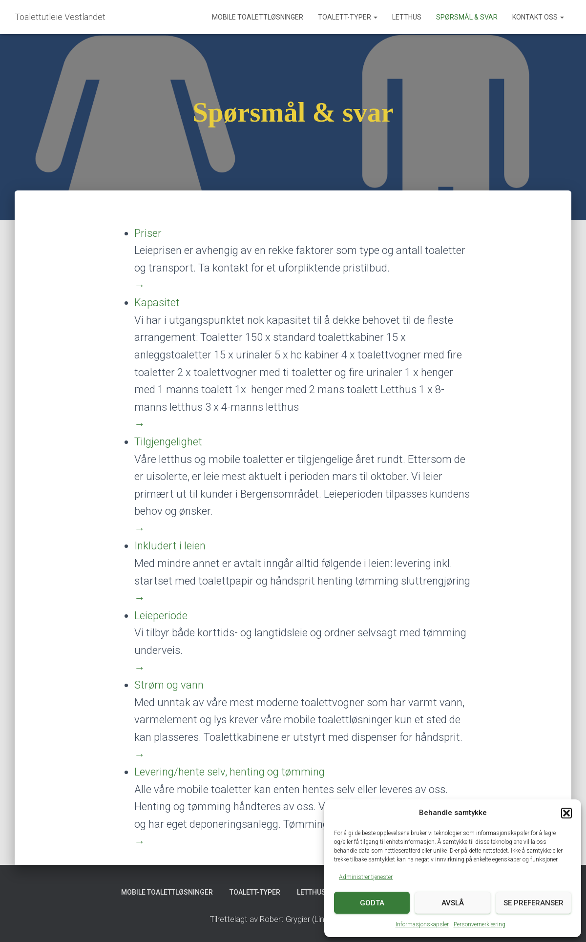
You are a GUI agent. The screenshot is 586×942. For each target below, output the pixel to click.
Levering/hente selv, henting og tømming (229, 772)
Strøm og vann (169, 685)
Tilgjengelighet (168, 442)
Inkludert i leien (170, 546)
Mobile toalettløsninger (257, 17)
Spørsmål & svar (467, 17)
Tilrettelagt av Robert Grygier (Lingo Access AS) (293, 919)
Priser (148, 233)
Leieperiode (161, 615)
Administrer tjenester (366, 877)
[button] (566, 813)
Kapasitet (157, 302)
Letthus (406, 17)
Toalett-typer (347, 17)
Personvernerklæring (479, 924)
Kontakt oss (538, 17)
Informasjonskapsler (422, 924)
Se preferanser (533, 903)
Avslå (452, 903)
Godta (372, 903)
